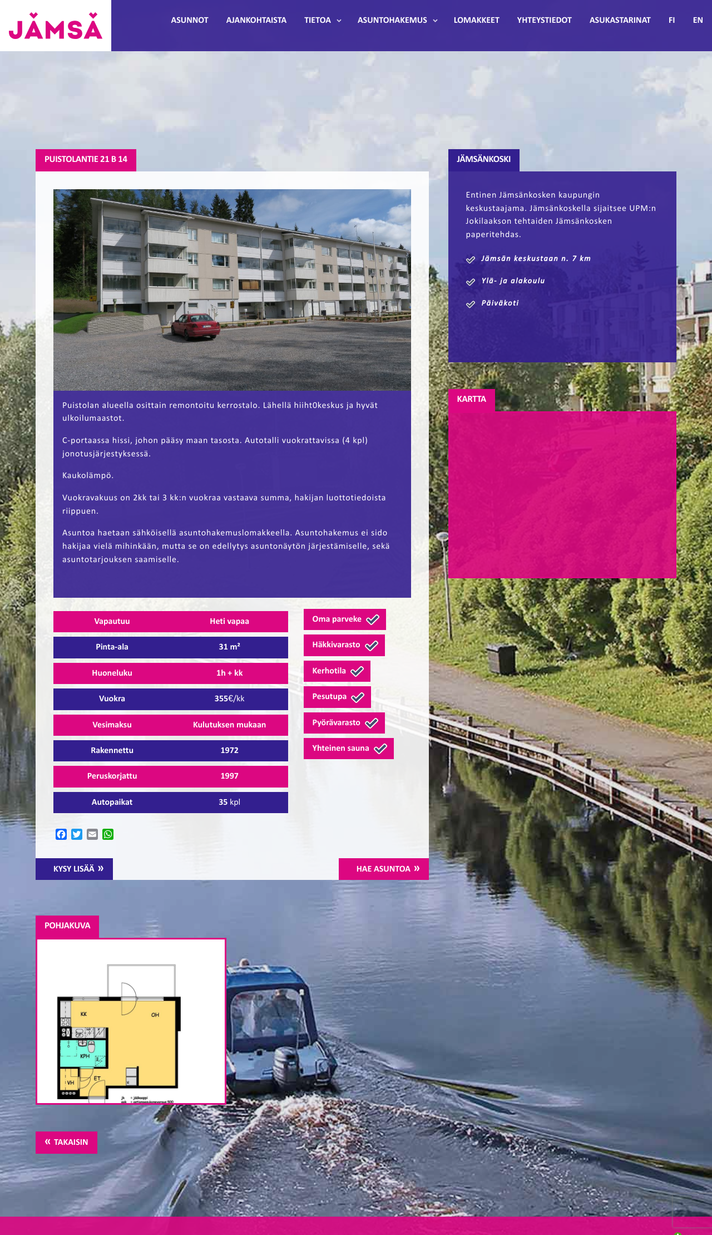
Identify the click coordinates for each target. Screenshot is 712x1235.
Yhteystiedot (544, 20)
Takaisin (71, 1142)
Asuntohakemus (392, 20)
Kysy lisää (74, 869)
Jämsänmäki (55, 25)
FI (672, 20)
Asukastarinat (620, 20)
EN (698, 20)
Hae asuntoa (384, 869)
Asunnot (190, 20)
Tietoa (317, 20)
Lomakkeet (477, 20)
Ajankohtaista (256, 20)
